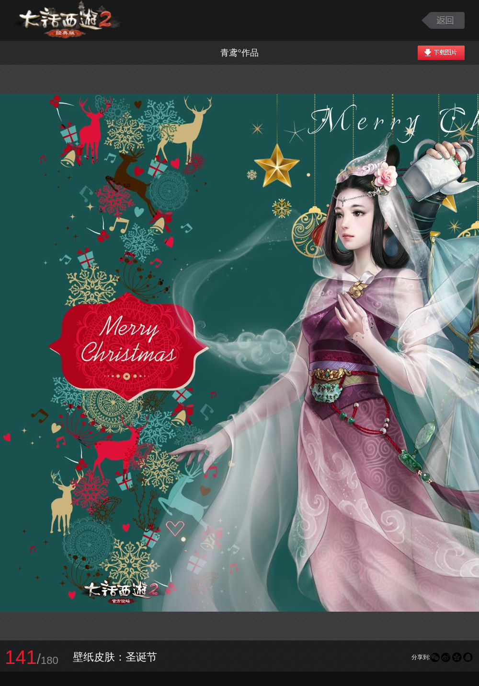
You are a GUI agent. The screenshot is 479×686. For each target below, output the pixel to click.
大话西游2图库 (68, 20)
